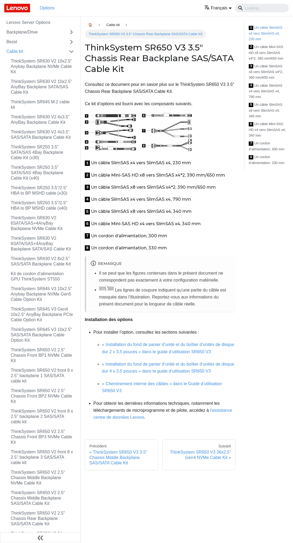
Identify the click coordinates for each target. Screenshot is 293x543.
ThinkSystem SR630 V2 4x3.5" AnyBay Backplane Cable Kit (40, 120)
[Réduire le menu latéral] (40, 537)
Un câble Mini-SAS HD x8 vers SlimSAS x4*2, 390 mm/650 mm (266, 52)
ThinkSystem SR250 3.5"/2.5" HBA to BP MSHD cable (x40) (39, 205)
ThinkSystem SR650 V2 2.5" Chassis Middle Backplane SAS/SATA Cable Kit (38, 498)
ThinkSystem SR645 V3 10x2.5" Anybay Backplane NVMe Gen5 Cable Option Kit (41, 294)
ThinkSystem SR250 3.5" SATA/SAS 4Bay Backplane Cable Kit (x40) (37, 172)
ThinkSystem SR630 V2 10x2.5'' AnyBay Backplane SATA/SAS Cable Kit (41, 86)
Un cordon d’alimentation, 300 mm (266, 146)
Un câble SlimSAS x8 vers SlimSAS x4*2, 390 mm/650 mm (266, 72)
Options (47, 8)
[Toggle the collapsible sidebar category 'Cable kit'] (71, 51)
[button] (218, 8)
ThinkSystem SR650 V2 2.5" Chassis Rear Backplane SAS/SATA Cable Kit (38, 518)
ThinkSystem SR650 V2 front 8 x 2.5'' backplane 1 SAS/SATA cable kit (42, 375)
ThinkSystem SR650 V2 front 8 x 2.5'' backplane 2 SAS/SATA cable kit (42, 416)
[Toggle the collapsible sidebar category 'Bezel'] (71, 42)
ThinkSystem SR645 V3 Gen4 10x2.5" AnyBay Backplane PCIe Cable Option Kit (42, 314)
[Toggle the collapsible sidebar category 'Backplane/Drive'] (71, 32)
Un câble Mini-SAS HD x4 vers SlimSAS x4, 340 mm (267, 129)
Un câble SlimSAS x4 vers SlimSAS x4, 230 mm (265, 33)
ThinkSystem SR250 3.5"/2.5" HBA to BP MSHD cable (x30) (39, 190)
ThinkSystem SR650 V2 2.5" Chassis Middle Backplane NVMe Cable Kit (38, 477)
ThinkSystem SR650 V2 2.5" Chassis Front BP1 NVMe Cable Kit (41, 355)
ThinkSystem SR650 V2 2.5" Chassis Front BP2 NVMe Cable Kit (41, 396)
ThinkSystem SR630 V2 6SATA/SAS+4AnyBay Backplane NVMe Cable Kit (37, 223)
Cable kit (14, 51)
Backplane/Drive (22, 32)
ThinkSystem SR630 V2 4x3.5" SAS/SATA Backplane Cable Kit (41, 135)
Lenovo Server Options (28, 22)
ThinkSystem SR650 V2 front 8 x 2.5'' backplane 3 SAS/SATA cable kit (42, 457)
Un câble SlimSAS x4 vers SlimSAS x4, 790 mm (265, 91)
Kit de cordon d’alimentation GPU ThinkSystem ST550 (37, 276)
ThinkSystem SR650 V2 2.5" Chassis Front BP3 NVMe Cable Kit (41, 436)
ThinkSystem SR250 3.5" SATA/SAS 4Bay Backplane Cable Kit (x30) (37, 152)
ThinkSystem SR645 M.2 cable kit (40, 105)
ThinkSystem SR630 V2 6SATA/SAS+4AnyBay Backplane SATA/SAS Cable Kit (41, 243)
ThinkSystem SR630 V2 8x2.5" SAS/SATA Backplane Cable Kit (41, 261)
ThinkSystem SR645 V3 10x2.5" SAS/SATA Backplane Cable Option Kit (41, 334)
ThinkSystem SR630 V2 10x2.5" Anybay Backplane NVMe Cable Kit (41, 66)
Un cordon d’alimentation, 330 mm (266, 160)
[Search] (262, 8)
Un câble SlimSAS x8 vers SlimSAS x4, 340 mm (265, 110)
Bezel (11, 41)
